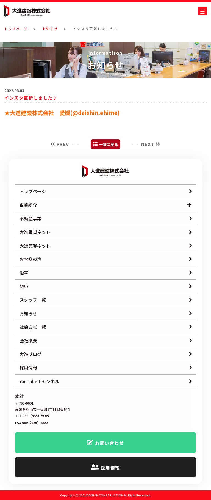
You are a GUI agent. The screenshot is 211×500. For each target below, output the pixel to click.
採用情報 (28, 367)
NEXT (147, 144)
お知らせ (52, 29)
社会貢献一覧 (33, 327)
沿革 (24, 272)
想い (24, 286)
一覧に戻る (108, 144)
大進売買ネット (35, 245)
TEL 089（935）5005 (32, 416)
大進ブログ (30, 354)
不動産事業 (30, 218)
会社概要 (28, 340)
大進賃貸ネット (35, 232)
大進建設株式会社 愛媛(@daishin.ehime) (65, 113)
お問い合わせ (109, 443)
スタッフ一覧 (33, 299)
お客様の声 (30, 259)
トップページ (16, 29)
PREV (63, 144)
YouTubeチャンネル (39, 381)
